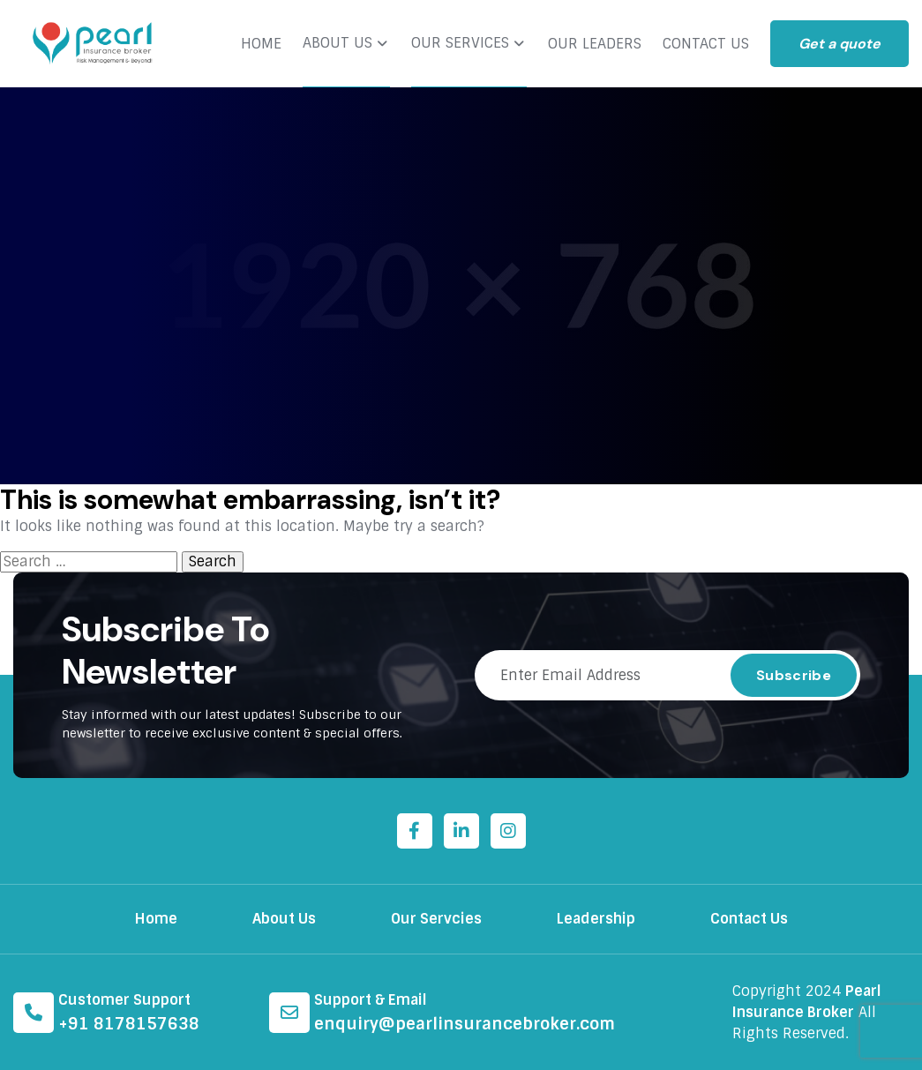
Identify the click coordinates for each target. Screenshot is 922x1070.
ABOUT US (337, 43)
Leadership (596, 918)
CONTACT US (706, 44)
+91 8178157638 (128, 1024)
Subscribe (793, 675)
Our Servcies (436, 918)
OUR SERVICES (460, 43)
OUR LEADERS (594, 44)
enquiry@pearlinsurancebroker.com (464, 1024)
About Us (284, 918)
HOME (261, 44)
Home (156, 918)
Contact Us (749, 918)
